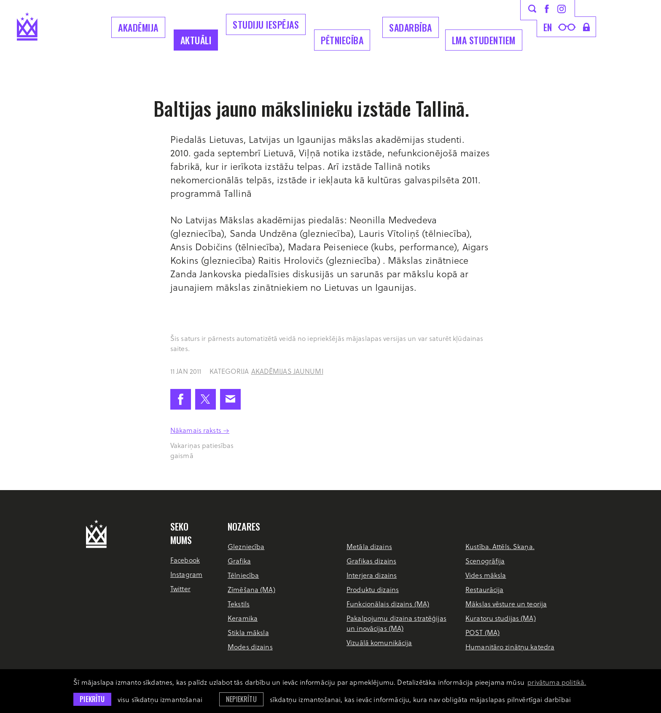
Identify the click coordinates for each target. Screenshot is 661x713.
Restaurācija (484, 589)
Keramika (243, 618)
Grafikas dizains (371, 561)
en (547, 27)
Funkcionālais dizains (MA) (388, 603)
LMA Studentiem (484, 40)
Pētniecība (342, 40)
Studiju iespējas (266, 24)
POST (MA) (482, 632)
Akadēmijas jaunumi (287, 371)
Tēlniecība (243, 575)
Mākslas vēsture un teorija (506, 603)
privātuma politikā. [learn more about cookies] (556, 682)
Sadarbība (410, 27)
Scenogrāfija (485, 561)
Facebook (185, 560)
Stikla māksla (248, 632)
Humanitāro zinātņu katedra (509, 646)
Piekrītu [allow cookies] (92, 699)
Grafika (239, 561)
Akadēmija (138, 27)
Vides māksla (485, 575)
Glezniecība (246, 546)
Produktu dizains (373, 589)
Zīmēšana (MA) (251, 589)
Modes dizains (250, 646)
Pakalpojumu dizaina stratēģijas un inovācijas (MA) (396, 623)
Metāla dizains (369, 546)
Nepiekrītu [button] (241, 699)
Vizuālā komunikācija (379, 642)
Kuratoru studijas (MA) (500, 618)
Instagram (186, 574)
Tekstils (239, 603)
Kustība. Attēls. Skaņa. (500, 546)
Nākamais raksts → (199, 430)
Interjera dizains (372, 575)
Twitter (180, 588)
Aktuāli (196, 40)
